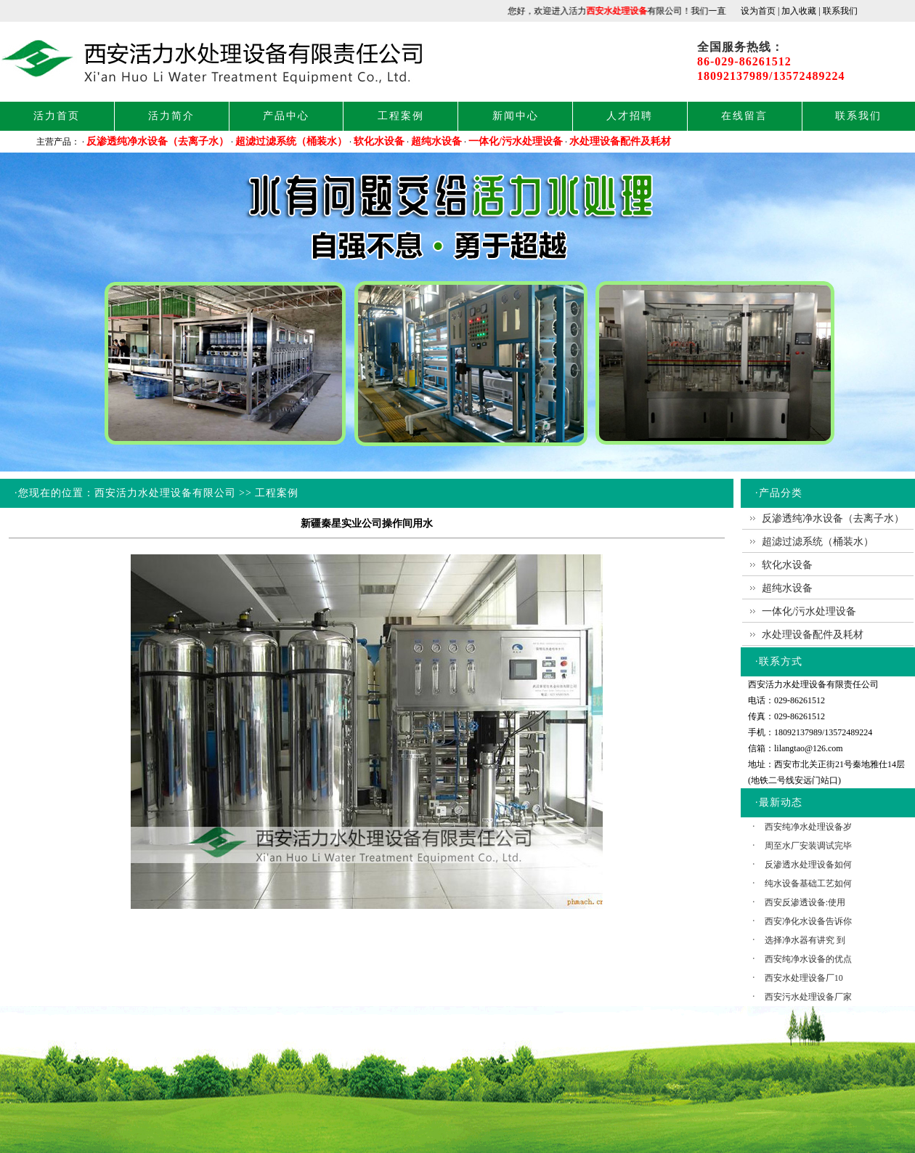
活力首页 (56, 115)
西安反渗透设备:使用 (805, 902)
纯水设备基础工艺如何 (808, 883)
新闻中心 (515, 115)
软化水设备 (379, 141)
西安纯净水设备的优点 (808, 959)
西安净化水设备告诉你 (808, 921)
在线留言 (744, 115)
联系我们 (858, 115)
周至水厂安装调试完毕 (808, 846)
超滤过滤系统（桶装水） (291, 141)
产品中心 (286, 115)
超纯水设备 (436, 141)
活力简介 (171, 115)
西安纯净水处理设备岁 (808, 827)
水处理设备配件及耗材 (620, 141)
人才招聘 (629, 115)
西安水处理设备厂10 (804, 978)
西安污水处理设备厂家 (808, 997)
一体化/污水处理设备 (515, 141)
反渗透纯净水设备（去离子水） (157, 141)
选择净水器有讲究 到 (805, 940)
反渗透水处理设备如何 (808, 864)
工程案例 (401, 115)
